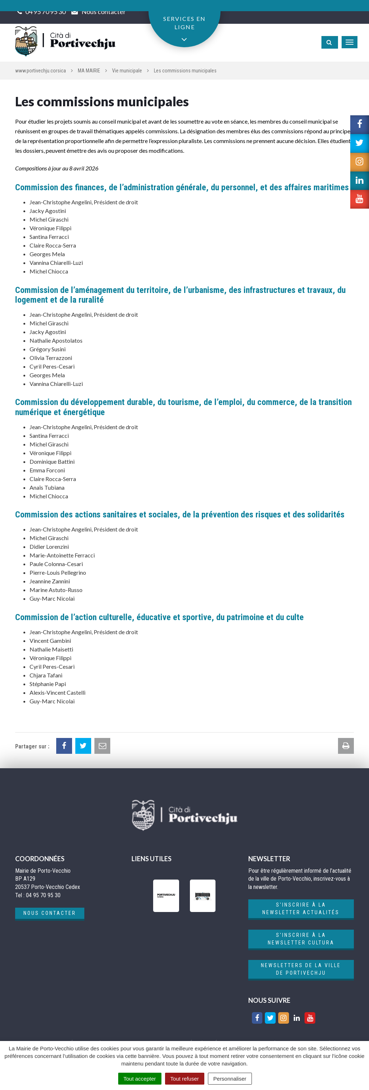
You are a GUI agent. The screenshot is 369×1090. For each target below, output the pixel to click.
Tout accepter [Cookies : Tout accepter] (140, 1079)
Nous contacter (49, 913)
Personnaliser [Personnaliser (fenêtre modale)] (229, 1079)
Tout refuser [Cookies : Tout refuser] (184, 1079)
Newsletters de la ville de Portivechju (301, 969)
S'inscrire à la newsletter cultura (301, 939)
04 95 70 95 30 (45, 11)
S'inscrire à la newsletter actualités (300, 908)
